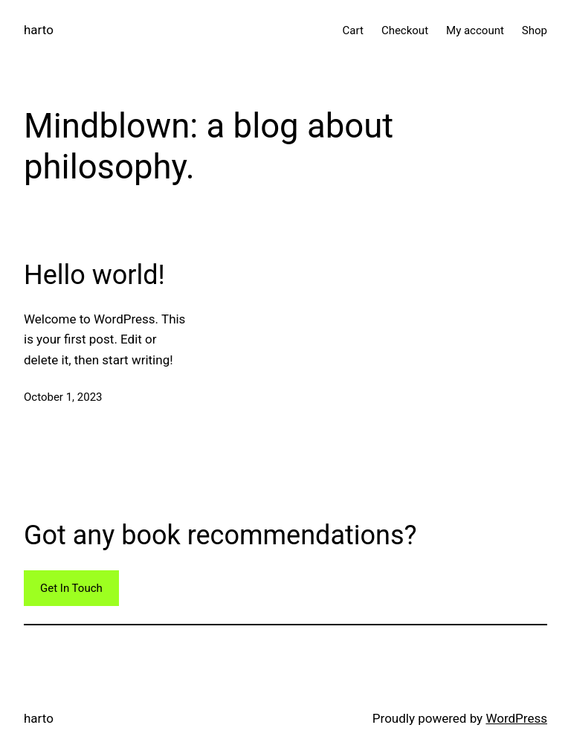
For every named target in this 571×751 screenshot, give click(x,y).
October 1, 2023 (63, 397)
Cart (353, 30)
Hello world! (94, 275)
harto (39, 29)
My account (475, 30)
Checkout (404, 30)
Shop (534, 30)
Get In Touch (71, 588)
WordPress (516, 718)
